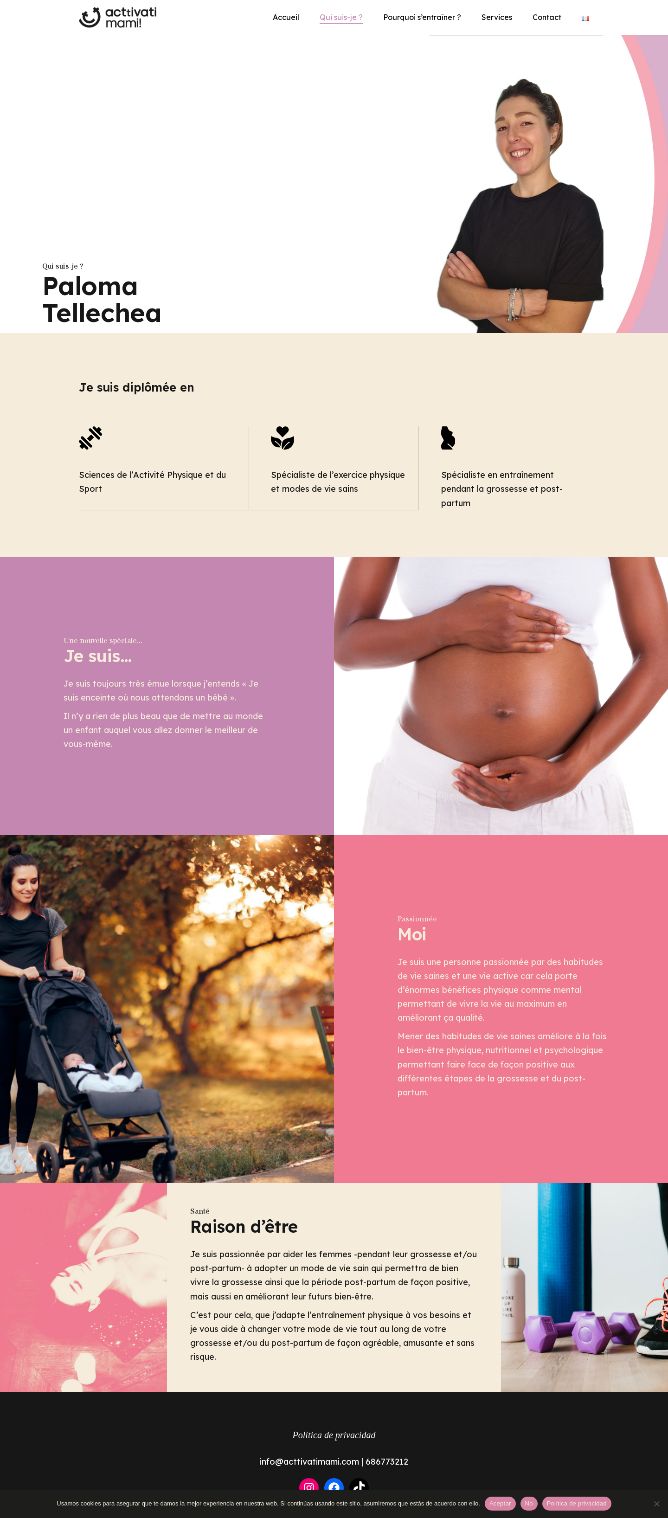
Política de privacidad (334, 1435)
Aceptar (500, 1503)
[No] (656, 1503)
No (529, 1503)
